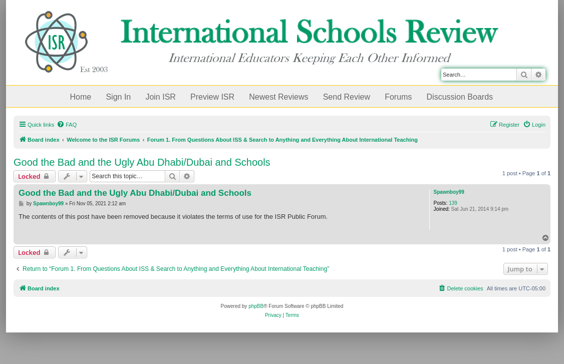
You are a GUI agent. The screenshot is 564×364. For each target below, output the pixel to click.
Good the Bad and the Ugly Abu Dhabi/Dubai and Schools (142, 162)
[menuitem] (67, 125)
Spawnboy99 (449, 192)
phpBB (255, 306)
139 (453, 203)
